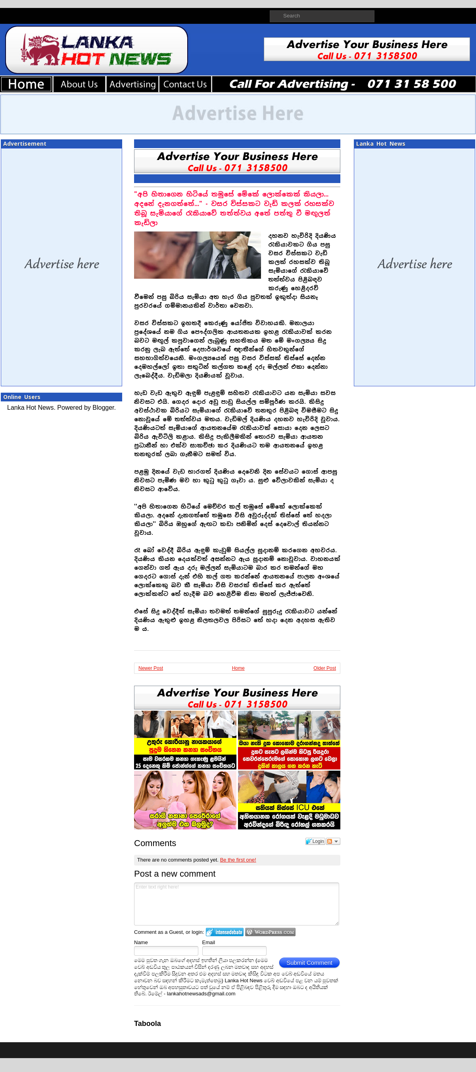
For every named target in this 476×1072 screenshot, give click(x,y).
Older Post (324, 668)
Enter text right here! (236, 904)
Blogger (103, 407)
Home (238, 668)
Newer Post (150, 668)
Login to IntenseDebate (225, 932)
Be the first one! (238, 860)
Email (208, 942)
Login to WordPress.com (270, 932)
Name (141, 942)
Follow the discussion (333, 841)
